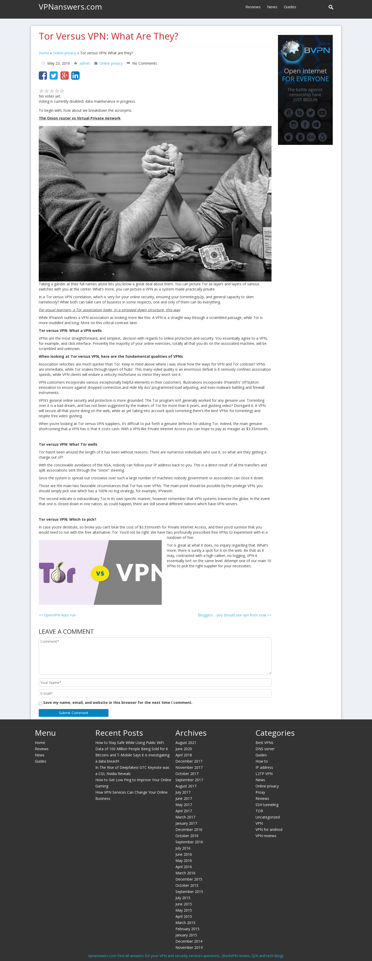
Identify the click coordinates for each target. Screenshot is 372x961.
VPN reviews (265, 835)
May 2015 (183, 910)
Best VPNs (264, 742)
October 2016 (186, 835)
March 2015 (185, 922)
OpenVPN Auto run (57, 615)
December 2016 (188, 829)
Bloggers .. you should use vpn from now (235, 615)
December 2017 (188, 761)
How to (261, 761)
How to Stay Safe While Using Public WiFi (129, 742)
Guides (290, 6)
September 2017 (189, 779)
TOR (259, 810)
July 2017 (182, 792)
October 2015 (186, 885)
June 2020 (183, 748)
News (272, 6)
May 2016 (183, 860)
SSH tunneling (266, 804)
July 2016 (182, 848)
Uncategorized (267, 817)
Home (44, 52)
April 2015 (183, 916)
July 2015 (182, 897)
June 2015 (183, 904)
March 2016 (185, 872)
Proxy (260, 792)
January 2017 (186, 823)
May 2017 (183, 804)
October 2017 (186, 773)
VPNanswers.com (70, 6)
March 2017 (185, 817)
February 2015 (187, 928)
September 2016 (189, 841)
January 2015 (186, 935)
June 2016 (183, 854)
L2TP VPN (264, 773)
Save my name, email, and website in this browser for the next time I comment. (117, 702)
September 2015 (189, 891)
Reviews (253, 6)
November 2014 (189, 947)
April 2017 (183, 810)
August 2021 (185, 742)
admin (85, 63)
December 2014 (188, 941)
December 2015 (188, 879)
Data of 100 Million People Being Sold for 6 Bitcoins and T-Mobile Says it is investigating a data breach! (132, 755)
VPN (259, 823)
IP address (264, 767)
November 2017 (189, 767)
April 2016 (183, 866)
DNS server (265, 748)
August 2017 (185, 786)
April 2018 (183, 755)
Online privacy (64, 52)
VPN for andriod (268, 829)
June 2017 (183, 798)
